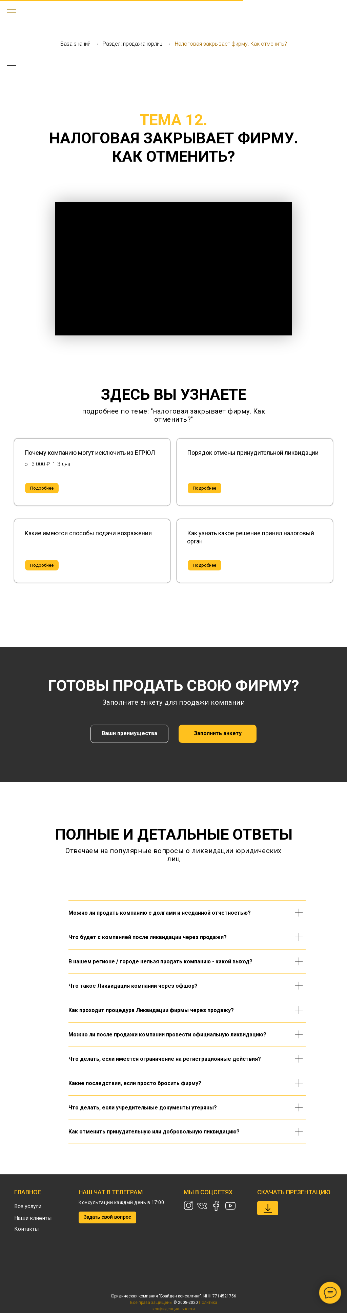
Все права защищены (151, 1302)
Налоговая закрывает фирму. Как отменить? (231, 44)
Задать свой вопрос (107, 1217)
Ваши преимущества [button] (129, 733)
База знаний (75, 44)
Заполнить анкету (218, 733)
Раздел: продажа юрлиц (133, 44)
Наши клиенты (33, 1218)
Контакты (26, 1229)
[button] (92, 453)
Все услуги (27, 1206)
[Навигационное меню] (11, 10)
